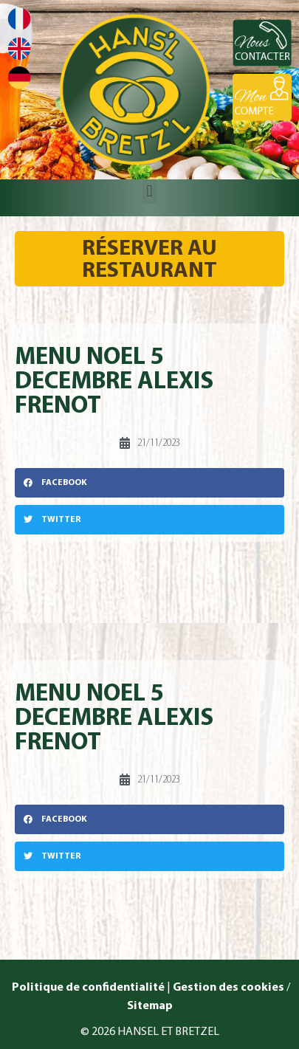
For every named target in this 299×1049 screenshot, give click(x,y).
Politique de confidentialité (87, 988)
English (19, 48)
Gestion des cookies (228, 988)
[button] (149, 191)
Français (19, 18)
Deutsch (19, 77)
